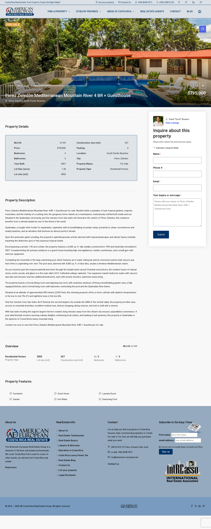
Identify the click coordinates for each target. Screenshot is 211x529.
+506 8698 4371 (143, 2)
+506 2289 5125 (165, 2)
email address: (166, 439)
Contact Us (124, 2)
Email (156, 181)
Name (157, 154)
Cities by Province (87, 11)
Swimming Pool (109, 398)
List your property (105, 2)
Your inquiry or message (167, 195)
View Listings (172, 123)
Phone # (157, 167)
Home (11, 86)
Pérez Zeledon (23, 86)
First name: (165, 433)
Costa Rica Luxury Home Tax (73, 454)
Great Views (63, 393)
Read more (11, 466)
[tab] (202, 29)
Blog (190, 11)
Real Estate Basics (68, 439)
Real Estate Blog (67, 459)
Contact (175, 11)
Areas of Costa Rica (119, 11)
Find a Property (57, 11)
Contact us (113, 462)
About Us (63, 429)
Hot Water (62, 398)
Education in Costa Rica (71, 449)
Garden (16, 398)
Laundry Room (109, 393)
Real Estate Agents (152, 11)
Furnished (17, 393)
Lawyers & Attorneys (69, 444)
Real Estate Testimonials (71, 434)
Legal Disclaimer (67, 474)
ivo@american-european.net (124, 456)
